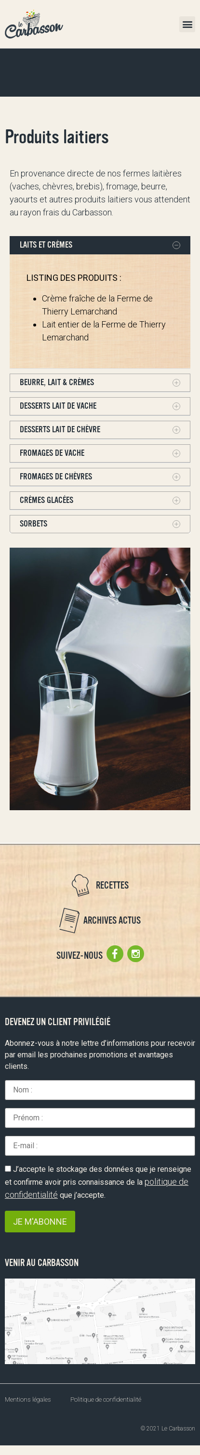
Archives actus (112, 920)
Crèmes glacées (46, 500)
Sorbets (33, 523)
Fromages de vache (52, 453)
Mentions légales (28, 1399)
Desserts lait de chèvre (60, 429)
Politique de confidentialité (105, 1399)
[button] (187, 24)
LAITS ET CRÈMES (46, 245)
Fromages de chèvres (56, 476)
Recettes (112, 885)
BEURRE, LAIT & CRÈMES (57, 382)
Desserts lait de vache (58, 406)
